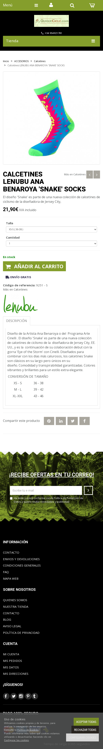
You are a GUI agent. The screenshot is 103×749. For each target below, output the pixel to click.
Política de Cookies (28, 730)
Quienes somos (15, 600)
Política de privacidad (21, 633)
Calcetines (79, 174)
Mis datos (11, 667)
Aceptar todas (86, 721)
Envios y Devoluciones (21, 559)
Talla (9, 223)
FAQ (6, 572)
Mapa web (10, 578)
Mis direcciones (15, 674)
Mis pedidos (12, 661)
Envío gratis (18, 277)
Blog (7, 619)
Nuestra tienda (15, 607)
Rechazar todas (85, 729)
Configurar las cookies (16, 740)
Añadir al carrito (34, 266)
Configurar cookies (82, 737)
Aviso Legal (12, 626)
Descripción (16, 321)
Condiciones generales (22, 565)
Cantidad (13, 237)
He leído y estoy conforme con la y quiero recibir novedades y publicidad (46, 500)
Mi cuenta (11, 654)
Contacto (11, 552)
